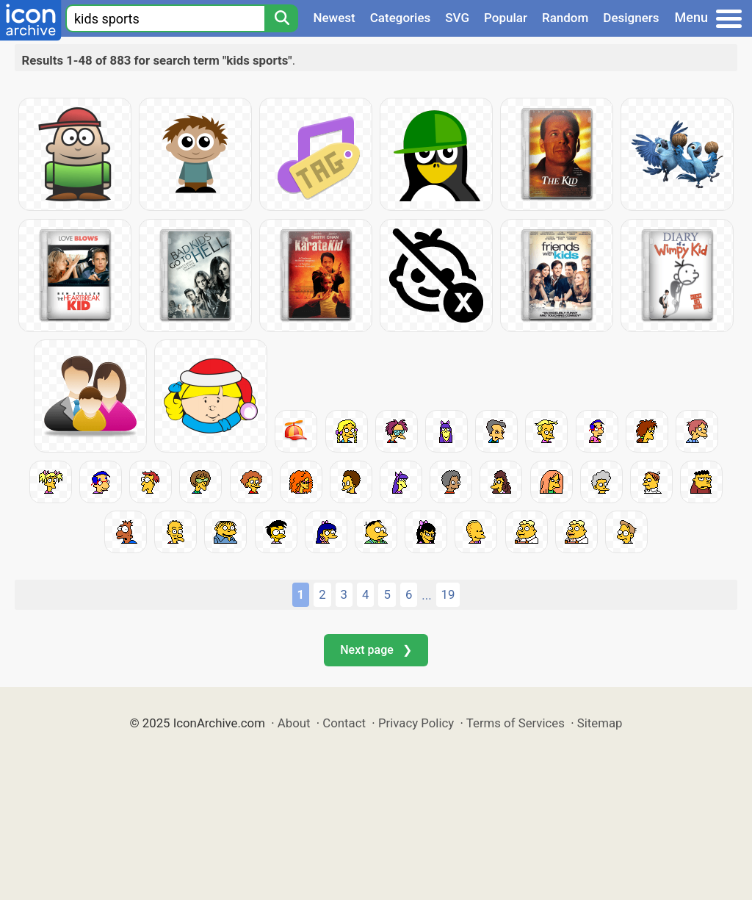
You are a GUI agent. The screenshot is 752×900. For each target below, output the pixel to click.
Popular (505, 17)
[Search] (281, 18)
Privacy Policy (416, 723)
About (294, 723)
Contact (344, 723)
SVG (457, 17)
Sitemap (600, 723)
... (426, 595)
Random (565, 17)
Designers (631, 17)
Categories (400, 17)
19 (448, 594)
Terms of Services (515, 723)
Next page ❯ (375, 650)
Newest (334, 17)
